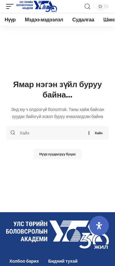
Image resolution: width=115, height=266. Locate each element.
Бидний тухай (63, 261)
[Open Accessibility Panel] (99, 225)
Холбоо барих (24, 261)
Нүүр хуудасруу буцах (57, 154)
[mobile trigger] (11, 6)
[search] (87, 6)
